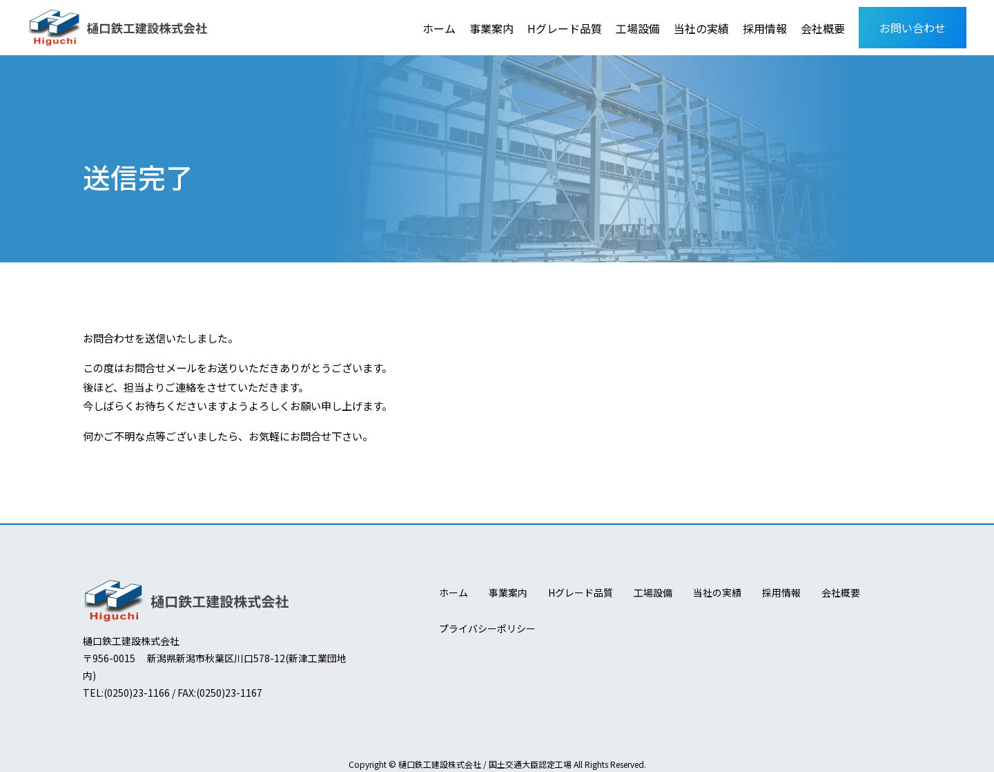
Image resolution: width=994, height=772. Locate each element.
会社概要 (823, 28)
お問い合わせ (912, 27)
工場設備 (638, 28)
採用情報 (765, 28)
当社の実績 (701, 28)
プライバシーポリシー (487, 628)
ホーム (439, 28)
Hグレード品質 (564, 28)
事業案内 (491, 28)
